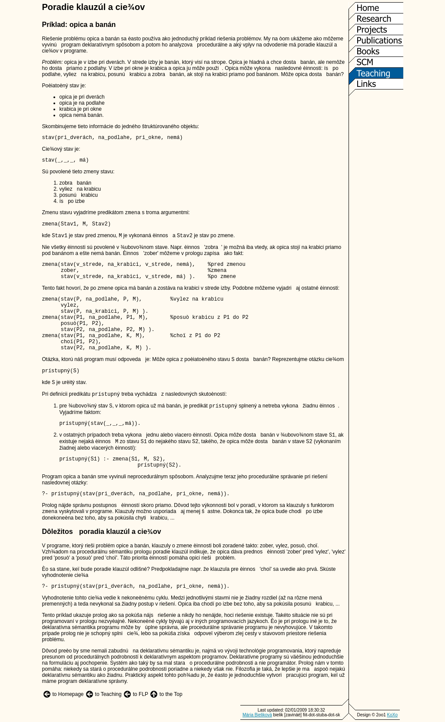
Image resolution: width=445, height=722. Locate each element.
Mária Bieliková (257, 714)
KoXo (392, 714)
